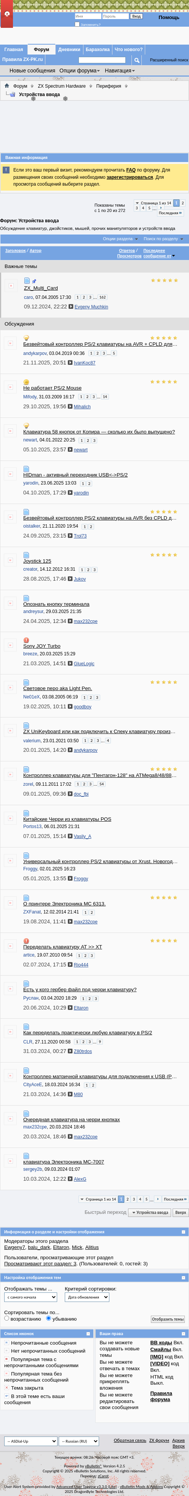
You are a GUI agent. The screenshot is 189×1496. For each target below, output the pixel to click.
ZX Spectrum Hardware (61, 86)
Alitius (92, 1247)
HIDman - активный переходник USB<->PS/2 (75, 475)
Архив (178, 1440)
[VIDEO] (159, 1363)
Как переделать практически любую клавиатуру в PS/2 (87, 1032)
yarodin (30, 483)
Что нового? (129, 49)
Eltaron (61, 1247)
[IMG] (156, 1357)
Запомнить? (88, 25)
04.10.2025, (47, 493)
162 (102, 297)
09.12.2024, (48, 306)
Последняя (170, 212)
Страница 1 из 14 (156, 203)
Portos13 (32, 826)
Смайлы (160, 1349)
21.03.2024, (47, 1094)
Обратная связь (130, 1440)
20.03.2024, (47, 1136)
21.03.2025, (47, 663)
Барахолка (98, 49)
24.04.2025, (47, 621)
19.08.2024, (47, 921)
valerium (31, 740)
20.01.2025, (47, 750)
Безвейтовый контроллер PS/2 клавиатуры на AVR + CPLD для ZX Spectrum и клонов (100, 344)
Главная (14, 49)
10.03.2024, (47, 1179)
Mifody (29, 397)
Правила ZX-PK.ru (22, 59)
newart (30, 440)
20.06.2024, (47, 1008)
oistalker (31, 526)
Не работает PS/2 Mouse (52, 388)
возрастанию (22, 1319)
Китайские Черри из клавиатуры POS (67, 819)
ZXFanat (32, 912)
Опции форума (77, 70)
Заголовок (15, 250)
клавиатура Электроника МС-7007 (63, 1162)
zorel (28, 784)
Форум (41, 49)
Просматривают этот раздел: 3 (40, 1263)
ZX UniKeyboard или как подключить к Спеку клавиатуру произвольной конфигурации (100, 731)
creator (30, 569)
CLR (27, 1042)
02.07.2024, (47, 964)
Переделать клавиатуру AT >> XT (62, 947)
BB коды (161, 1342)
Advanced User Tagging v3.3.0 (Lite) (86, 1486)
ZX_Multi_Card (41, 288)
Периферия (108, 86)
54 (101, 784)
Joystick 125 (37, 561)
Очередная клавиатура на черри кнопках (71, 1119)
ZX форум (159, 1440)
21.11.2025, (47, 363)
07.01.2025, (47, 836)
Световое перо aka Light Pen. (57, 688)
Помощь (169, 17)
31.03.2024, (47, 1051)
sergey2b (32, 1169)
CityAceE (32, 1084)
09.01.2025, (47, 794)
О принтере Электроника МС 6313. (64, 904)
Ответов (127, 250)
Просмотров (129, 255)
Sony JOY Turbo (42, 646)
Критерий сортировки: (91, 1289)
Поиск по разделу (161, 238)
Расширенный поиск (169, 60)
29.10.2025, (47, 406)
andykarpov (34, 353)
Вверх (180, 1212)
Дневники (69, 49)
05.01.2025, (47, 878)
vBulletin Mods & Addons (141, 1486)
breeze (30, 654)
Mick (77, 1247)
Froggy (30, 869)
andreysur (33, 611)
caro (28, 297)
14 (105, 396)
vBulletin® (93, 1466)
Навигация (118, 70)
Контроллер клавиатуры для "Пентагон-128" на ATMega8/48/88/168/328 (100, 775)
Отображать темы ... (28, 1289)
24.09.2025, (47, 536)
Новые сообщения (32, 70)
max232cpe (35, 1127)
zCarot (103, 1476)
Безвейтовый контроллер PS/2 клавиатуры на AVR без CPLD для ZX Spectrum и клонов (100, 518)
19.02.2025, (47, 706)
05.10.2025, (47, 449)
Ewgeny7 (14, 1247)
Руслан (30, 998)
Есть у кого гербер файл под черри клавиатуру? (79, 989)
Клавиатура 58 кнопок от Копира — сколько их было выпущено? (99, 432)
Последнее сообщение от (159, 253)
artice (28, 955)
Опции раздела (118, 238)
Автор (36, 250)
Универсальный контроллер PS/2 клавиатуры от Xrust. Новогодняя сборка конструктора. (100, 861)
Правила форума (161, 1396)
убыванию (61, 1319)
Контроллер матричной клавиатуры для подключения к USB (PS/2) (100, 1076)
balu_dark (39, 1247)
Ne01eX (31, 697)
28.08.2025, (47, 579)
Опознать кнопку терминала (56, 604)
